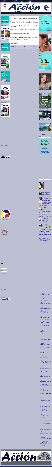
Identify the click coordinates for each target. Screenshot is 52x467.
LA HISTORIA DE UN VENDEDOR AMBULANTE (44, 238)
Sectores (20, 13)
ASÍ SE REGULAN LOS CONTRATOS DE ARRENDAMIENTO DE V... (45, 325)
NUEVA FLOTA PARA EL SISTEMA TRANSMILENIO (44, 321)
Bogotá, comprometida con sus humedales (45, 311)
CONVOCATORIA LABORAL (43, 297)
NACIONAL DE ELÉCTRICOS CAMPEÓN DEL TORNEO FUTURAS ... (45, 395)
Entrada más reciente (13, 46)
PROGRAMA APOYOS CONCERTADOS (44, 384)
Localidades (34, 13)
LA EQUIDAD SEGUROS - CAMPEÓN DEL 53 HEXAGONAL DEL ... (45, 394)
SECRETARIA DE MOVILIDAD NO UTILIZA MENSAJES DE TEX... (45, 376)
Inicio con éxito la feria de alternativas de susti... (45, 432)
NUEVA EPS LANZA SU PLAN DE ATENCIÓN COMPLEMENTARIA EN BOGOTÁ (44, 214)
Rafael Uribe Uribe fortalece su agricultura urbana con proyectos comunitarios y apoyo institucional (46, 193)
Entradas (2, 271)
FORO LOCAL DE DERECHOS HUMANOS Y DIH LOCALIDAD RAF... (45, 362)
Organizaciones (29, 13)
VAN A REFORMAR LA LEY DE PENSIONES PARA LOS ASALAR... (45, 341)
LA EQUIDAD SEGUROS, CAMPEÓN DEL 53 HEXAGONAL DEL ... (45, 373)
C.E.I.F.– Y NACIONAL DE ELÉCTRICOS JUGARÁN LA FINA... (44, 409)
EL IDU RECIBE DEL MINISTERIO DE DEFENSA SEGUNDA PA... (44, 442)
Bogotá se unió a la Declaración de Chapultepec (45, 361)
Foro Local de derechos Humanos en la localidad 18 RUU (44, 352)
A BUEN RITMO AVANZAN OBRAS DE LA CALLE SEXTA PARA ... (45, 336)
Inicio (17, 13)
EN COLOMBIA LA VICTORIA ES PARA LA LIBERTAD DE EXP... (45, 294)
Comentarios (3, 268)
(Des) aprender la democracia (43, 403)
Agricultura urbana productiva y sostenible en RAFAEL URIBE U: (46, 224)
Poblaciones (24, 13)
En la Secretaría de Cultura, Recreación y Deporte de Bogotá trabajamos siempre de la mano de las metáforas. (46, 230)
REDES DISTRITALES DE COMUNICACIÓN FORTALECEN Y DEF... (45, 415)
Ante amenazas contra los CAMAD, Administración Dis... (44, 293)
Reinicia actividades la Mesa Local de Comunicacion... (44, 389)
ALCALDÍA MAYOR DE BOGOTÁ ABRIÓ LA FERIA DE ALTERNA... (45, 443)
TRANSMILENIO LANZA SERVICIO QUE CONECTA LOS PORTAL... (44, 322)
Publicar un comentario (14, 43)
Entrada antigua (35, 46)
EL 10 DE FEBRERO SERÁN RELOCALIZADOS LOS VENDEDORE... (45, 319)
